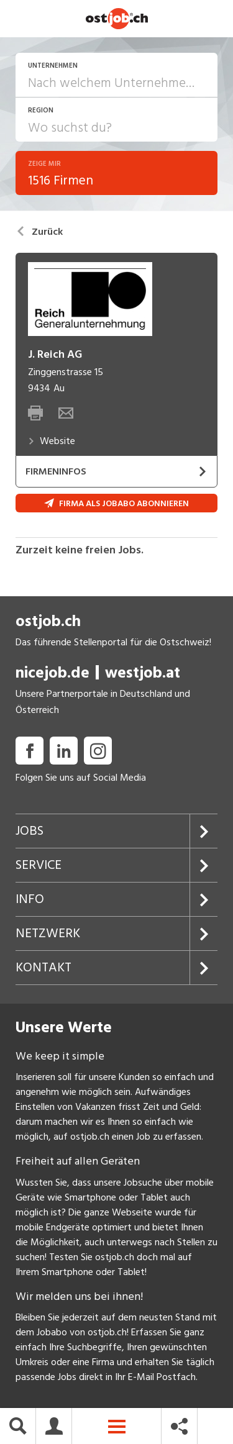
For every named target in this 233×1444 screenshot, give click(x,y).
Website (51, 441)
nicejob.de (52, 673)
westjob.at (142, 673)
